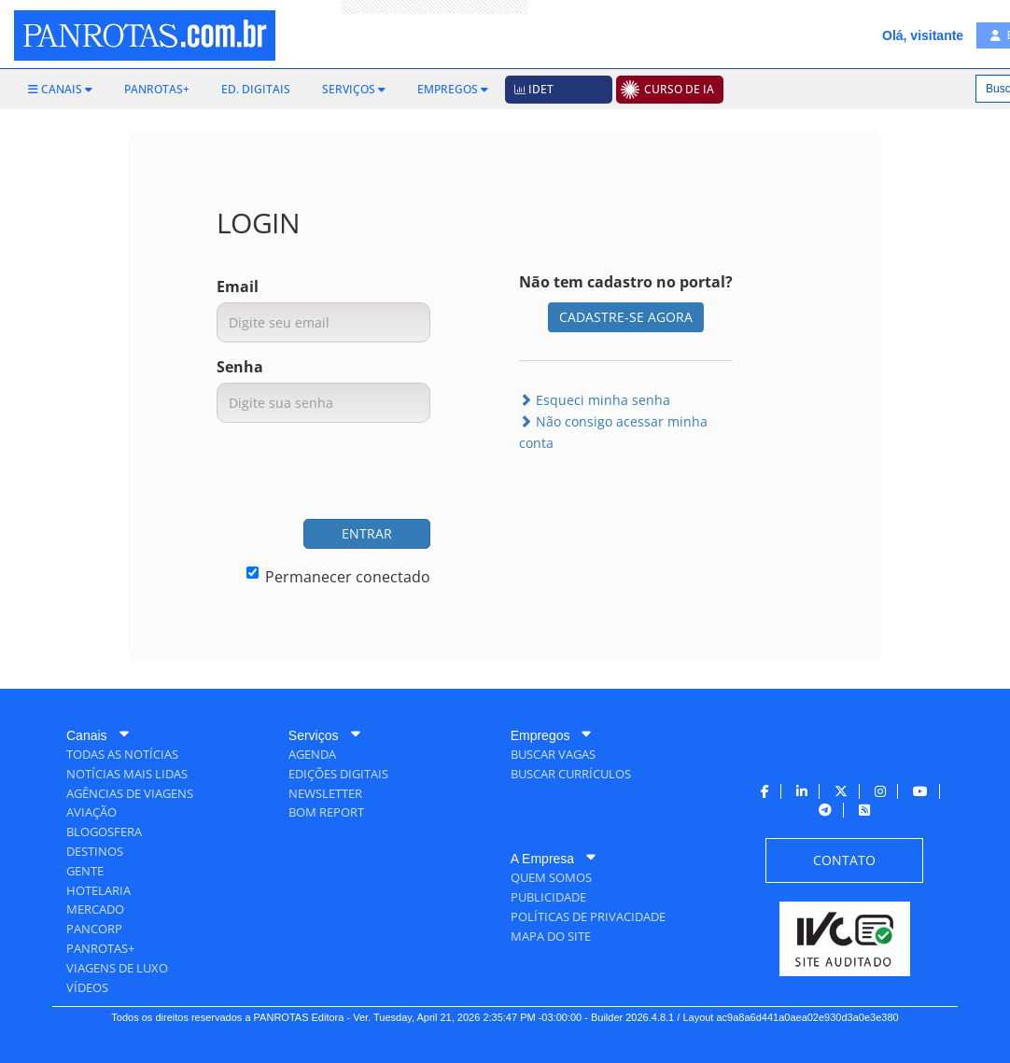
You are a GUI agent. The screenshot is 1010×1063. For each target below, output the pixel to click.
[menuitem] (60, 89)
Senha (240, 367)
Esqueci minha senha (594, 400)
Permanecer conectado (338, 576)
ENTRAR (367, 533)
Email (238, 286)
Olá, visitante (922, 35)
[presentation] (288, 473)
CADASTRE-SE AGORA (626, 317)
